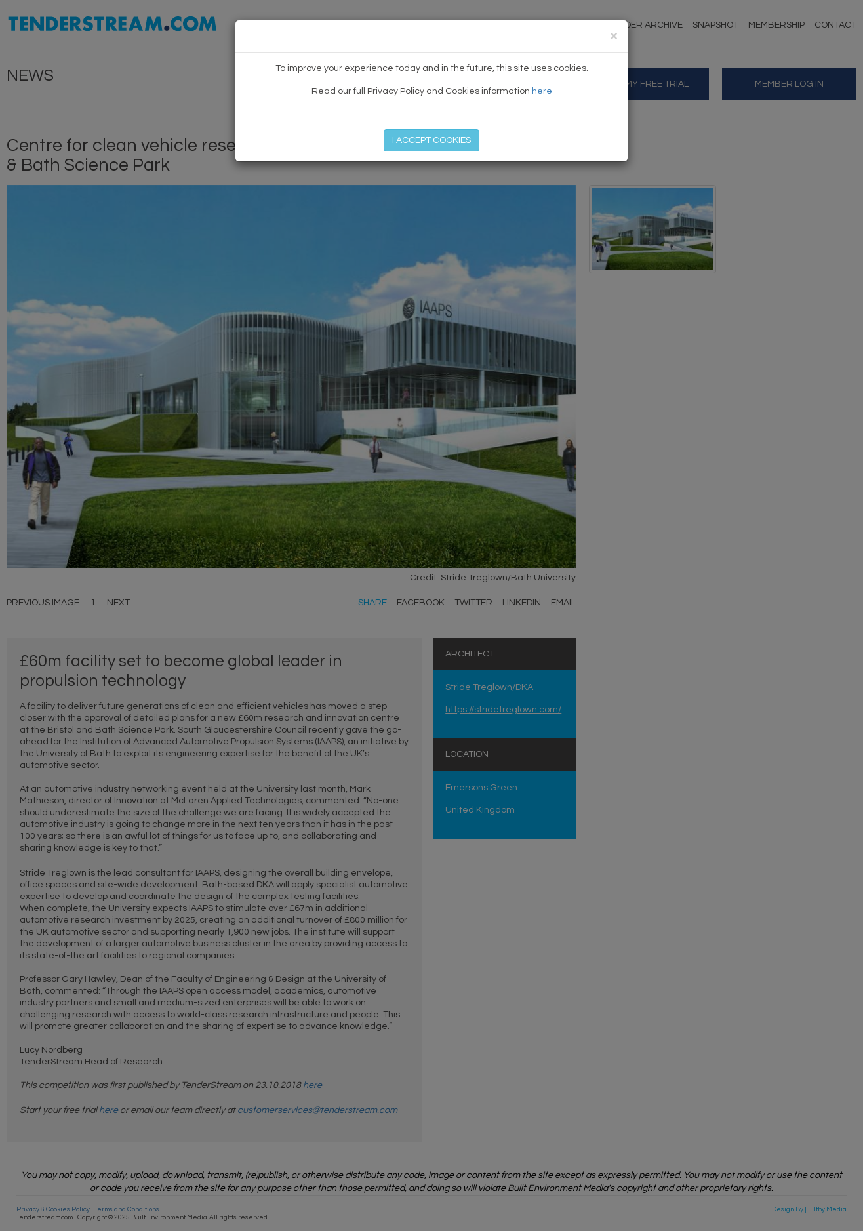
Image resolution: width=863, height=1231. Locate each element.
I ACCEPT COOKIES (431, 140)
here (542, 91)
